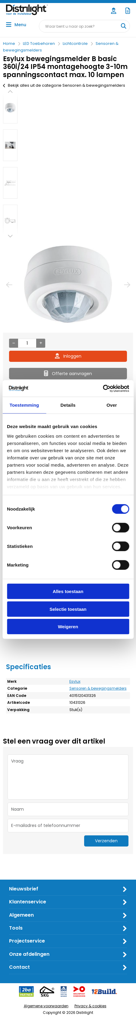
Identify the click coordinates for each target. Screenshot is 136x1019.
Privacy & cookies (90, 1005)
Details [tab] (68, 405)
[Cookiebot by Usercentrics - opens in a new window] (102, 388)
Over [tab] (111, 405)
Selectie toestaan (68, 608)
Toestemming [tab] (24, 405)
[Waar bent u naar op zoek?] (123, 26)
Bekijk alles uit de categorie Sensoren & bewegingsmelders (64, 85)
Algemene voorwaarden (46, 1005)
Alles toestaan (68, 591)
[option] (10, 107)
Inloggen (68, 356)
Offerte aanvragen (68, 374)
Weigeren (68, 626)
